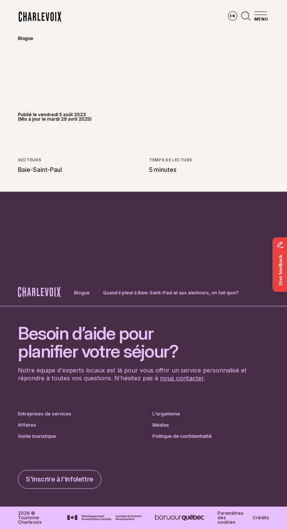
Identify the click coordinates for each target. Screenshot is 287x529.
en (232, 16)
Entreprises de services (44, 414)
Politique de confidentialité (182, 436)
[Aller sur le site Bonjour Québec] (179, 517)
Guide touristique (37, 436)
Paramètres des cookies (230, 518)
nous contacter (182, 378)
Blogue (25, 38)
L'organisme (166, 414)
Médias (160, 425)
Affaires (27, 425)
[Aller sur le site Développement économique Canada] (104, 518)
